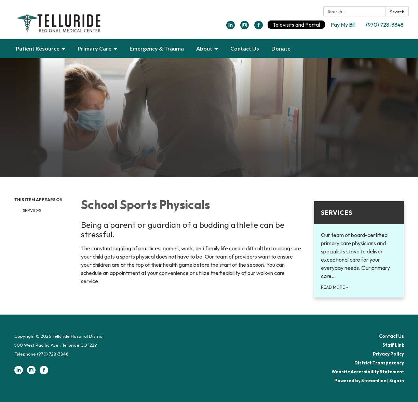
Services (32, 210)
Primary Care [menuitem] (94, 48)
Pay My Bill (343, 24)
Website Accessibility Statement (368, 371)
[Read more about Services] (359, 249)
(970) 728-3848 (385, 24)
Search (397, 11)
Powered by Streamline (360, 380)
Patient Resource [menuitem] (37, 48)
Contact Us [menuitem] (244, 48)
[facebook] (258, 27)
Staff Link (393, 345)
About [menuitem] (204, 48)
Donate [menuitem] (281, 48)
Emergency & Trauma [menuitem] (157, 48)
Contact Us (391, 336)
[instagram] (244, 27)
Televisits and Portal (296, 24)
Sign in (396, 380)
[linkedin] (230, 27)
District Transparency (379, 362)
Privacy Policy (388, 354)
